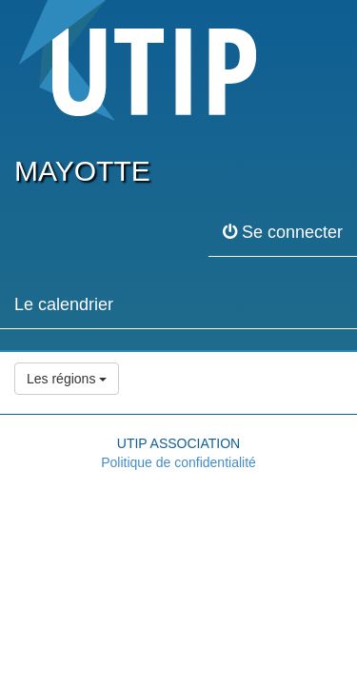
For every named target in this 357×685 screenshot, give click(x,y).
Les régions (67, 378)
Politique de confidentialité (178, 462)
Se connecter (283, 232)
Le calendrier (63, 304)
